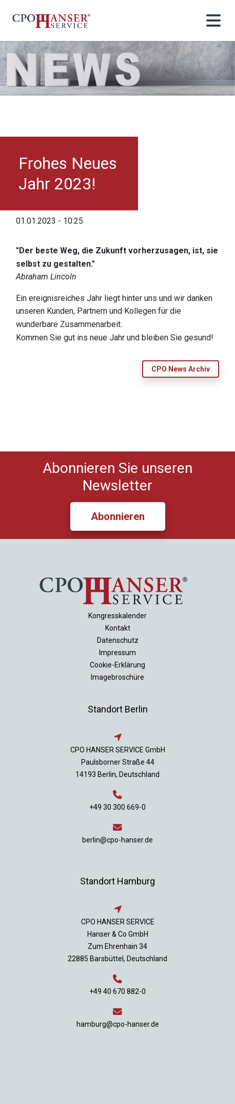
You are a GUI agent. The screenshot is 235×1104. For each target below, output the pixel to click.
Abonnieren (118, 516)
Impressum (117, 652)
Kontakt (117, 628)
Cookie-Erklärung (117, 665)
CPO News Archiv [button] (180, 369)
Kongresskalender (117, 616)
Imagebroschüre (117, 677)
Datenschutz (118, 640)
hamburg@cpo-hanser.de (117, 1024)
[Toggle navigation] (213, 20)
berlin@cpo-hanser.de (117, 840)
